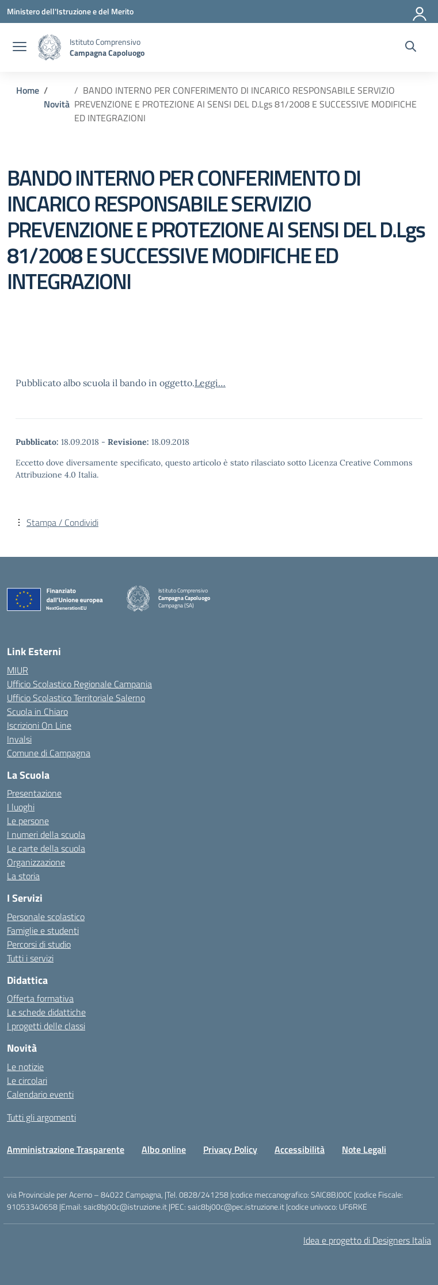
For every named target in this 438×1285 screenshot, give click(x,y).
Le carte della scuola (46, 848)
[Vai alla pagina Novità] (57, 104)
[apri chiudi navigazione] (19, 48)
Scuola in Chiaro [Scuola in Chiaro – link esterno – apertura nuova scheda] (37, 711)
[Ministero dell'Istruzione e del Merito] (70, 11)
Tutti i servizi (30, 958)
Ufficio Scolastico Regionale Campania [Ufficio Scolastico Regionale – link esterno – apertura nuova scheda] (79, 684)
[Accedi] (420, 11)
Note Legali (364, 1149)
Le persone (28, 821)
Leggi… (210, 382)
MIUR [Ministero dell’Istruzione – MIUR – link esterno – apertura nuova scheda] (17, 670)
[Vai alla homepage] (49, 47)
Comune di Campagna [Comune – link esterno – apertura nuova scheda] (48, 753)
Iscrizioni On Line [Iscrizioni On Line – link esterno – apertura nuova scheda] (39, 725)
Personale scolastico (46, 917)
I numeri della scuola (46, 834)
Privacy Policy (230, 1149)
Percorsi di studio (39, 944)
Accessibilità (300, 1149)
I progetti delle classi (46, 1026)
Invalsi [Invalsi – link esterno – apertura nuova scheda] (19, 739)
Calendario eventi (40, 1094)
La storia (23, 876)
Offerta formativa (40, 998)
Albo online (164, 1149)
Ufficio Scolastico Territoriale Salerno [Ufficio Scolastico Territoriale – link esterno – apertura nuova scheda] (76, 698)
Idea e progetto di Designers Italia (367, 1240)
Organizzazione (36, 862)
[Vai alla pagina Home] (27, 90)
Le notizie (25, 1067)
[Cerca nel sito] (411, 47)
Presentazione (34, 793)
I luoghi (21, 807)
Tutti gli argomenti (41, 1117)
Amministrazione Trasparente (65, 1149)
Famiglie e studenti (43, 930)
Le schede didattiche (46, 1012)
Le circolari (27, 1080)
